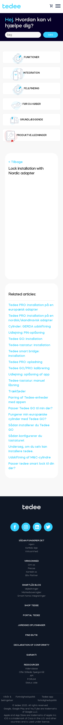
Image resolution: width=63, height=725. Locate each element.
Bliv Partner (31, 575)
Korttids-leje (31, 548)
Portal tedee (31, 615)
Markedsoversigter (31, 592)
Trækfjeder (17, 391)
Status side (31, 683)
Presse (31, 568)
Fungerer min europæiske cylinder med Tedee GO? (27, 417)
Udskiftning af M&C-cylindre (29, 457)
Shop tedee (32, 605)
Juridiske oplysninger (31, 625)
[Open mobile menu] (57, 6)
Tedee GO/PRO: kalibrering (29, 368)
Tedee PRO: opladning (25, 362)
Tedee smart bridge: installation (23, 353)
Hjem (31, 544)
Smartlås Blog (31, 585)
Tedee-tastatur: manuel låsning (26, 383)
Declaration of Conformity (31, 645)
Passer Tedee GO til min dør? (30, 408)
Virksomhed (31, 551)
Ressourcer (31, 665)
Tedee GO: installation (25, 338)
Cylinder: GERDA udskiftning (29, 326)
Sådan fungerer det (31, 540)
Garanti (31, 655)
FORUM (31, 679)
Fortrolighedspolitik (25, 697)
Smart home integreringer (31, 596)
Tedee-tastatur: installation (29, 345)
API (31, 676)
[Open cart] (51, 5)
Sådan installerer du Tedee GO (29, 427)
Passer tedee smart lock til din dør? (31, 466)
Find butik (31, 635)
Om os (31, 565)
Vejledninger (31, 589)
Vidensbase (31, 668)
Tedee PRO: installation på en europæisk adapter (30, 307)
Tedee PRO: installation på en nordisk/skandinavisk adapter (30, 318)
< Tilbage (15, 161)
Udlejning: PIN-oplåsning (26, 332)
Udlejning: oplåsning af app (29, 374)
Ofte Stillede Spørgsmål (31, 672)
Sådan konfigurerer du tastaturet (25, 438)
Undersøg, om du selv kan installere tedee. (27, 449)
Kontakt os (31, 572)
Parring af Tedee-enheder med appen (28, 400)
